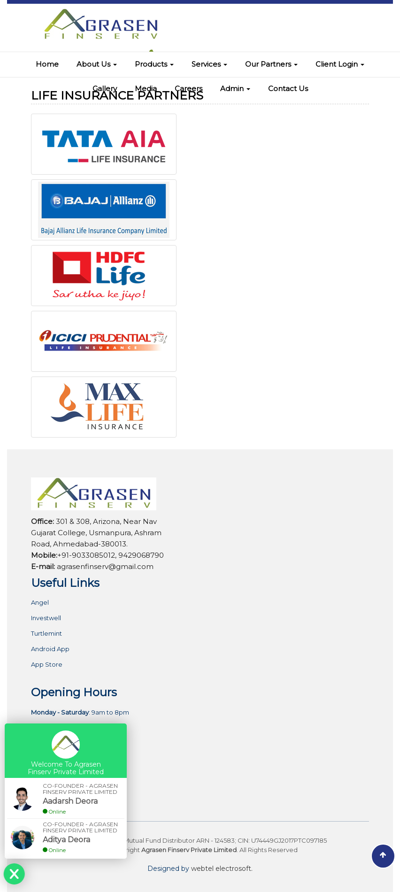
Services (209, 64)
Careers (188, 88)
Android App (50, 649)
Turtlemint (46, 634)
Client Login (339, 64)
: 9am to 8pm (80, 712)
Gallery (104, 88)
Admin (235, 88)
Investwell (46, 618)
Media (146, 88)
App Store (46, 664)
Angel (40, 603)
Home (47, 64)
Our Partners (271, 64)
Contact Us (288, 88)
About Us (97, 64)
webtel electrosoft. (222, 868)
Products (154, 64)
